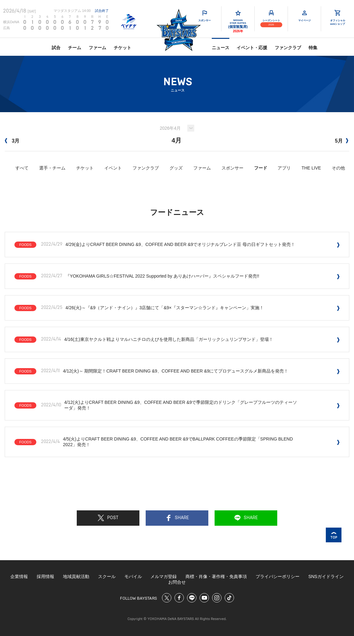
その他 (338, 167)
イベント (113, 167)
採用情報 (45, 576)
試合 (56, 47)
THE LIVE (311, 167)
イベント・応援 (252, 47)
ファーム (97, 47)
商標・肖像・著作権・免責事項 (216, 576)
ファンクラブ (288, 47)
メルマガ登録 (163, 576)
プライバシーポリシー (277, 576)
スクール (107, 576)
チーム (74, 47)
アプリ (284, 167)
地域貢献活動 (76, 576)
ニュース (220, 47)
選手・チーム (52, 167)
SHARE (177, 518)
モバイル (133, 576)
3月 (12, 140)
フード (260, 167)
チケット (122, 47)
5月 (341, 140)
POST (108, 518)
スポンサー (232, 167)
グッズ (176, 167)
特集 (313, 47)
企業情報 (19, 576)
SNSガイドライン (326, 576)
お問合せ (177, 582)
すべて (22, 167)
